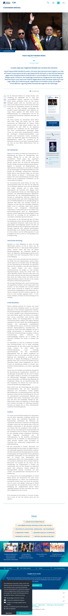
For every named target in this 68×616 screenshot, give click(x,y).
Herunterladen (53, 124)
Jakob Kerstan (51, 140)
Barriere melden (34, 606)
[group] (10, 551)
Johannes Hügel (34, 63)
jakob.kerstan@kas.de (52, 158)
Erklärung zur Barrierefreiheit (55, 605)
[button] (1, 543)
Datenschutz (41, 605)
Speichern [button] (9, 613)
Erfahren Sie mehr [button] (20, 595)
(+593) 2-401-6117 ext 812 (52, 162)
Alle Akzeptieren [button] (24, 613)
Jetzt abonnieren (34, 585)
